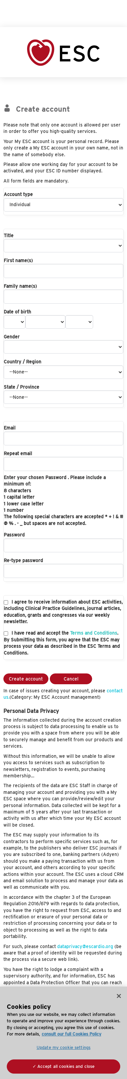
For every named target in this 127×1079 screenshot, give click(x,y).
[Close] (118, 996)
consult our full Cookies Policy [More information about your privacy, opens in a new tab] (71, 1033)
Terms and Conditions (93, 633)
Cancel (71, 679)
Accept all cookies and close (66, 1066)
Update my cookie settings (63, 1047)
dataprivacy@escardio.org (85, 946)
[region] (63, 1033)
